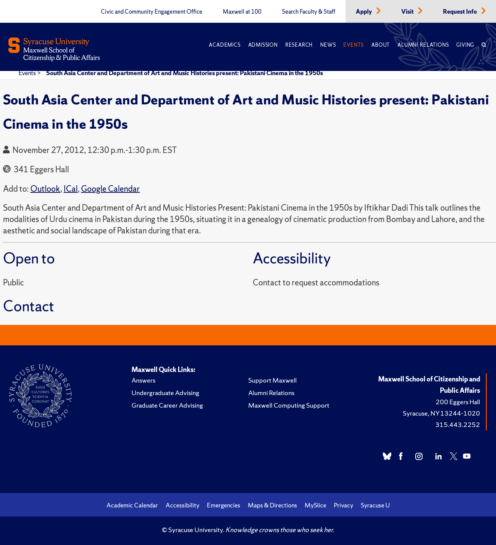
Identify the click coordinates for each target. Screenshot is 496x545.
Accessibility (182, 505)
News (328, 45)
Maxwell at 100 (242, 12)
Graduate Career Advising (167, 405)
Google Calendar (110, 188)
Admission (263, 45)
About (380, 45)
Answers (143, 380)
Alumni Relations (423, 45)
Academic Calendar (132, 505)
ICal (71, 188)
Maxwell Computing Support (288, 405)
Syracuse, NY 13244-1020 (441, 413)
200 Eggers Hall (458, 401)
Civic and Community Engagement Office (151, 12)
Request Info (460, 12)
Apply (364, 12)
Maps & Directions (272, 505)
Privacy (343, 505)
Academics (224, 45)
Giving (465, 45)
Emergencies (223, 505)
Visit (408, 12)
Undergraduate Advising (165, 392)
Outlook (45, 188)
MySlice (315, 505)
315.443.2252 (457, 424)
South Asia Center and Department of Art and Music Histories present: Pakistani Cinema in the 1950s (184, 73)
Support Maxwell (272, 380)
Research (299, 45)
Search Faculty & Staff (308, 12)
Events (353, 45)
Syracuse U (375, 505)
